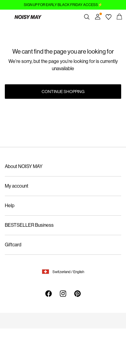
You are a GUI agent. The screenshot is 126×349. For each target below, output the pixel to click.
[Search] (86, 16)
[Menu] (6, 16)
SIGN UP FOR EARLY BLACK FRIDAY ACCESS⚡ (63, 5)
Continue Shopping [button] (63, 91)
